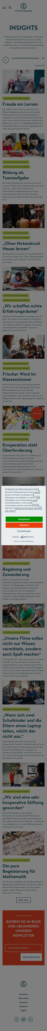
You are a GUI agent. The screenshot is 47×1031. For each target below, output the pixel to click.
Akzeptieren (24, 519)
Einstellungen (24, 531)
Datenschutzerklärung (27, 541)
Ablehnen (24, 525)
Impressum (17, 541)
